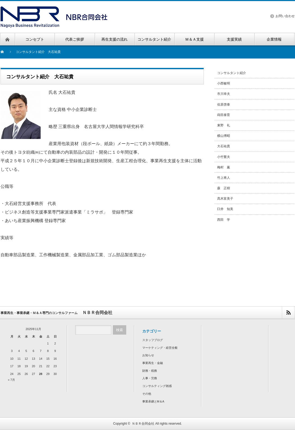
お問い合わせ (285, 16)
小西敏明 (223, 83)
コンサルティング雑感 (157, 386)
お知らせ (148, 355)
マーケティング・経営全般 (160, 347)
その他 (146, 393)
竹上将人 (223, 178)
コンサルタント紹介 (231, 73)
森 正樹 (223, 188)
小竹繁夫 (223, 157)
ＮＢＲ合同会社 (143, 423)
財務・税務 (149, 370)
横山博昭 (223, 136)
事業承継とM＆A (153, 401)
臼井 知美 (225, 209)
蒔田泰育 (223, 115)
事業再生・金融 (152, 363)
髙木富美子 (225, 198)
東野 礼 (223, 125)
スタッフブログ (152, 340)
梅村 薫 (223, 167)
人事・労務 (149, 378)
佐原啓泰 (223, 104)
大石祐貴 (223, 146)
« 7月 (11, 379)
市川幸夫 (223, 94)
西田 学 (223, 220)
